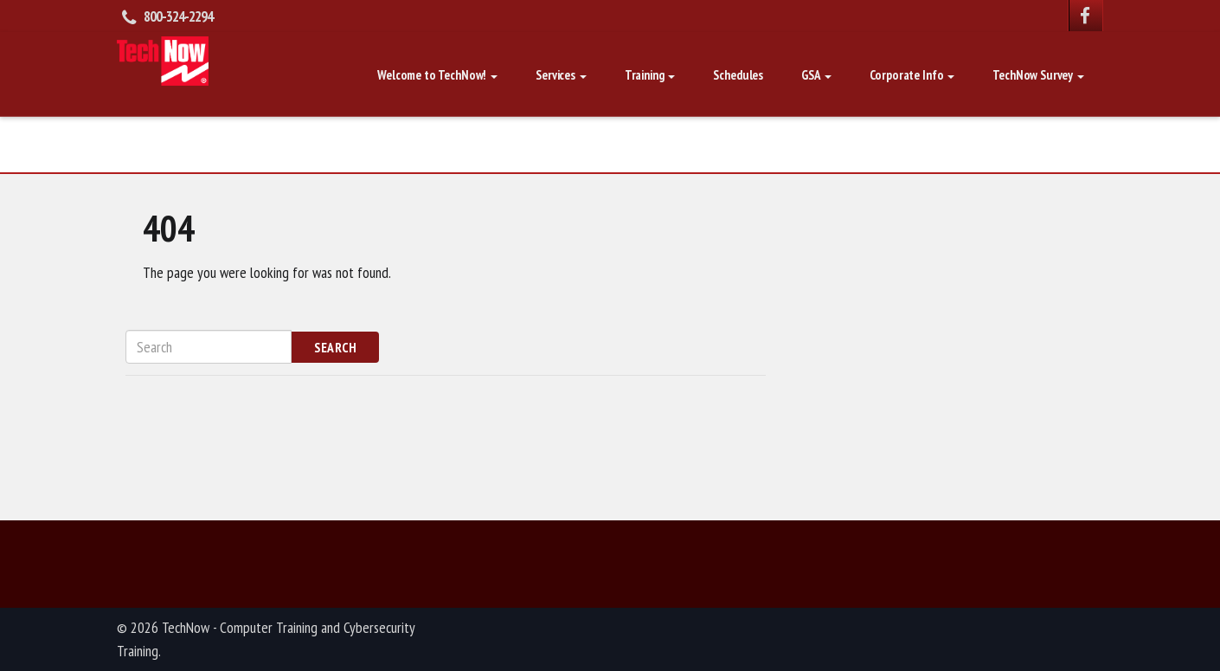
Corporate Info (912, 75)
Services (561, 75)
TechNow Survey (1038, 75)
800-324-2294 (178, 16)
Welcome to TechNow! (437, 75)
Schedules (738, 75)
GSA (816, 75)
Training (650, 75)
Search (335, 347)
